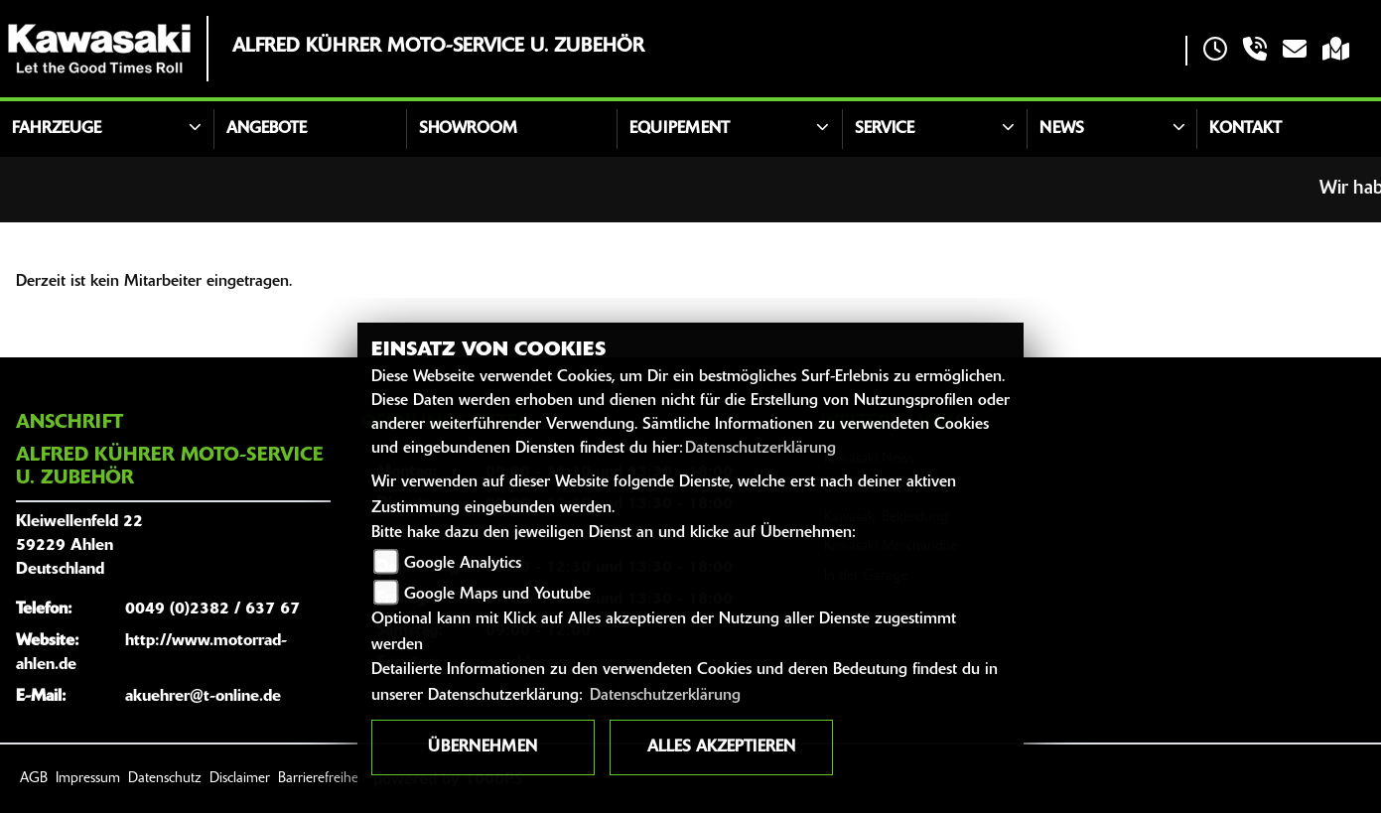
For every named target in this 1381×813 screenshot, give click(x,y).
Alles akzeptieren (721, 747)
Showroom (468, 129)
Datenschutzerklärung (760, 449)
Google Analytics (462, 564)
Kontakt (1245, 129)
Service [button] (884, 129)
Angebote (266, 129)
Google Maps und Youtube (497, 595)
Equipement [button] (679, 129)
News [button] (1061, 129)
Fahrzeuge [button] (56, 129)
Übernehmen (482, 747)
